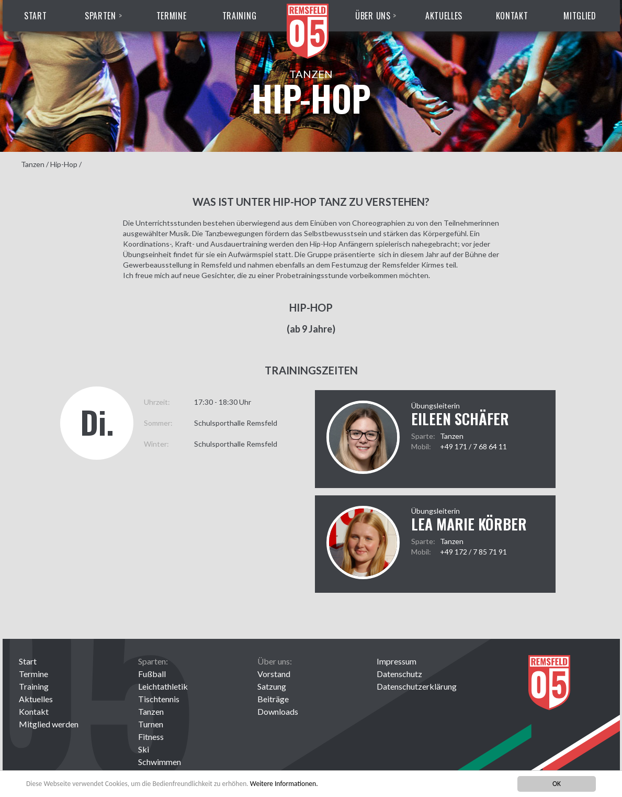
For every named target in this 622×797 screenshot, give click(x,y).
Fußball (152, 674)
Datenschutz (399, 674)
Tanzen (32, 164)
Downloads (277, 711)
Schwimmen (159, 762)
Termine (171, 15)
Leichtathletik (163, 686)
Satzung (271, 686)
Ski (143, 749)
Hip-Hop (63, 164)
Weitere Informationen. (284, 783)
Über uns (373, 15)
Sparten (100, 15)
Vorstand (273, 674)
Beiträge (273, 699)
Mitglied (579, 15)
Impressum (396, 661)
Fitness (151, 736)
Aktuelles (443, 15)
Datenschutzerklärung (417, 686)
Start (35, 15)
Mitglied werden (48, 724)
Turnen (150, 724)
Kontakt (512, 15)
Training (239, 15)
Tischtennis (158, 699)
